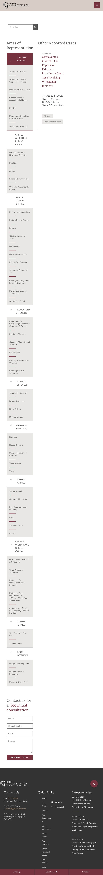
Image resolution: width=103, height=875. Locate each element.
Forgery (12, 229)
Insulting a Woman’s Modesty (18, 509)
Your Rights (44, 805)
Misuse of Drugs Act (18, 682)
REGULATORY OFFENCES (23, 312)
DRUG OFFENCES (22, 654)
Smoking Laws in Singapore (16, 372)
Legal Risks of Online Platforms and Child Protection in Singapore (85, 804)
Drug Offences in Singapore (16, 673)
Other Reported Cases (52, 122)
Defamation (14, 247)
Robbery (13, 438)
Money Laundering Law (19, 213)
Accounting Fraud (17, 302)
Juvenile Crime (15, 644)
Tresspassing (15, 464)
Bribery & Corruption (18, 255)
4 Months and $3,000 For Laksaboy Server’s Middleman (19, 611)
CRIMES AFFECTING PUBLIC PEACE (21, 140)
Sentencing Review (17, 394)
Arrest (44, 811)
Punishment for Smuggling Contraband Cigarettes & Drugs (19, 324)
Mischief (12, 164)
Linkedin (57, 803)
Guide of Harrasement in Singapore (19, 561)
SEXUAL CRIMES (21, 482)
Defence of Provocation (19, 90)
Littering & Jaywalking (19, 179)
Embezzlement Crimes (19, 221)
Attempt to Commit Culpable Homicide (17, 81)
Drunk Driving (15, 410)
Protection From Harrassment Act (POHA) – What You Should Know (18, 598)
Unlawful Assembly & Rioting (19, 189)
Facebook (58, 807)
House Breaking (16, 446)
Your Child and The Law (17, 635)
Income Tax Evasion (18, 263)
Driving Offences (16, 402)
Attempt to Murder (17, 72)
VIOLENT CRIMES (21, 60)
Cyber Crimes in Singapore (16, 572)
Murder (12, 109)
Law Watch (44, 859)
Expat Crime (44, 834)
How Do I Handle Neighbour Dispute (17, 154)
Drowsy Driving (16, 418)
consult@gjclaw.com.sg (16, 809)
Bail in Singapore (46, 827)
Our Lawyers (45, 842)
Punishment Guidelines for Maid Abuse (19, 118)
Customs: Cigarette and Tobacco (19, 344)
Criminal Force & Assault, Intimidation (18, 99)
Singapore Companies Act (18, 272)
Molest (12, 534)
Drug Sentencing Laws (19, 664)
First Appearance (46, 818)
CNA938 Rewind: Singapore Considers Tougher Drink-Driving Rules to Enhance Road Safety (85, 847)
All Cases (47, 116)
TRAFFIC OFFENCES (22, 384)
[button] (20, 60)
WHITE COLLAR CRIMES (20, 201)
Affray (12, 171)
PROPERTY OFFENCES (21, 428)
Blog (44, 865)
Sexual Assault (16, 492)
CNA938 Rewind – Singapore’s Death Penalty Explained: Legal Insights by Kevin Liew (84, 824)
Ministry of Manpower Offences (18, 362)
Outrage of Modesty (18, 500)
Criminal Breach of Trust (17, 238)
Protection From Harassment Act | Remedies (17, 583)
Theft (11, 472)
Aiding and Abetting (18, 127)
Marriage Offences (17, 335)
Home (44, 799)
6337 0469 (13, 799)
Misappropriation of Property (17, 455)
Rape (11, 518)
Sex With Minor (16, 526)
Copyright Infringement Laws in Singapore (19, 282)
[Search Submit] (33, 28)
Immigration (14, 353)
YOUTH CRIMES (21, 624)
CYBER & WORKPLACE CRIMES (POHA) (22, 547)
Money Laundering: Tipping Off (17, 293)
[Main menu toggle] (97, 6)
